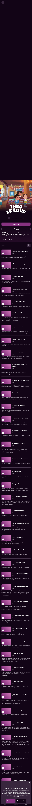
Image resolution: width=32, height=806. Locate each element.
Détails (4, 239)
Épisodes (9, 239)
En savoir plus (21, 801)
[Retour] (2, 2)
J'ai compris (10, 801)
